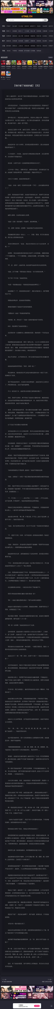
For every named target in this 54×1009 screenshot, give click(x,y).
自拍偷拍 (15, 31)
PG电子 (9, 26)
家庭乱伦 (15, 46)
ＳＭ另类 (51, 31)
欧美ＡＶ (20, 31)
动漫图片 (27, 41)
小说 (3, 46)
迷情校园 (33, 46)
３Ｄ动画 (27, 31)
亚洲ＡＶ (8, 31)
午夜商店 (15, 50)
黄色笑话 (45, 46)
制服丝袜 (33, 36)
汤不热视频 (27, 50)
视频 (3, 31)
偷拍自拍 (15, 36)
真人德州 (15, 26)
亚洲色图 (15, 41)
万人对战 (20, 26)
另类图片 (51, 41)
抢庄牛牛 (51, 26)
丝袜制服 (39, 31)
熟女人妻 (33, 31)
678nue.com (27, 16)
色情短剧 (39, 50)
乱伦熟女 (45, 36)
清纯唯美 (39, 41)
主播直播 (45, 31)
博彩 (3, 26)
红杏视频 (33, 50)
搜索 (45, 20)
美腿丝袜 (33, 41)
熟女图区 (45, 41)
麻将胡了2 (32, 26)
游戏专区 (27, 26)
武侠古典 (27, 46)
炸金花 (38, 26)
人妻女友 (20, 46)
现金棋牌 (45, 26)
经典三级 (39, 36)
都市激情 (8, 46)
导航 (3, 51)
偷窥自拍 (8, 41)
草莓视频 (20, 50)
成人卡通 (20, 36)
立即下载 (37, 1006)
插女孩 (8, 50)
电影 (3, 36)
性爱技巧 (51, 46)
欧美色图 (20, 41)
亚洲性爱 (8, 36)
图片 (3, 41)
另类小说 (39, 46)
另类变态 (51, 36)
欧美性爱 (27, 36)
